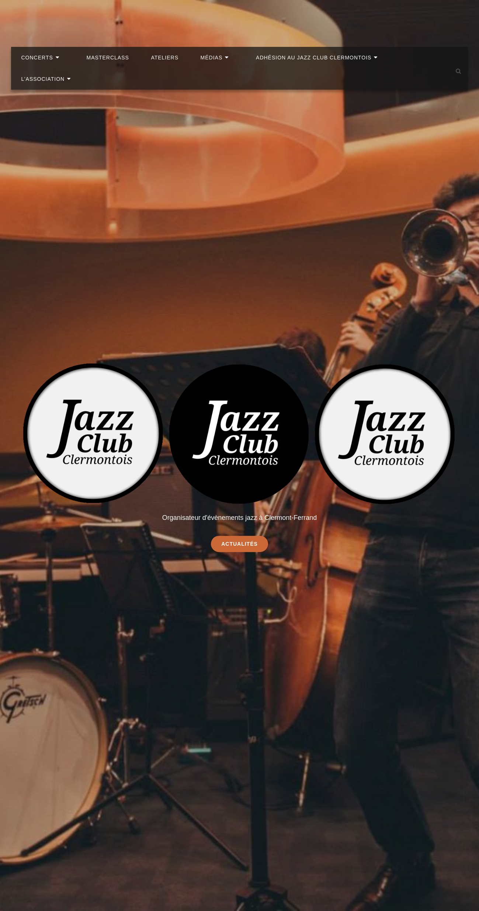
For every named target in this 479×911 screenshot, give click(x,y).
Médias (220, 18)
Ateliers (179, 18)
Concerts (67, 18)
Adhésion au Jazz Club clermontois (311, 18)
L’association (414, 18)
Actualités (244, 543)
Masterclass (127, 18)
